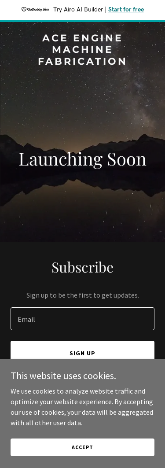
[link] (82, 62)
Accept (82, 447)
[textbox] (82, 318)
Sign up (82, 353)
